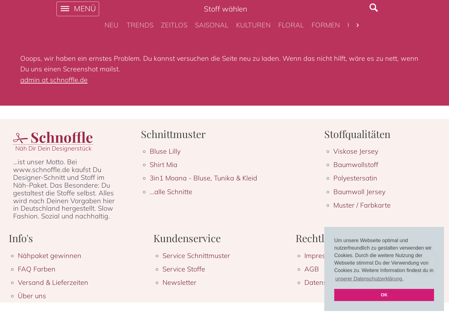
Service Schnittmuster (196, 255)
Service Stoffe (183, 269)
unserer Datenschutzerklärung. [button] (369, 278)
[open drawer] (77, 9)
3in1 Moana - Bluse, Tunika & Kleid (203, 178)
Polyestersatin (355, 178)
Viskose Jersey (355, 151)
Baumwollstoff (355, 164)
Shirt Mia (163, 164)
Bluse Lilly (165, 151)
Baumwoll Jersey (359, 191)
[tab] (111, 25)
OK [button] (384, 294)
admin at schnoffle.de (54, 79)
